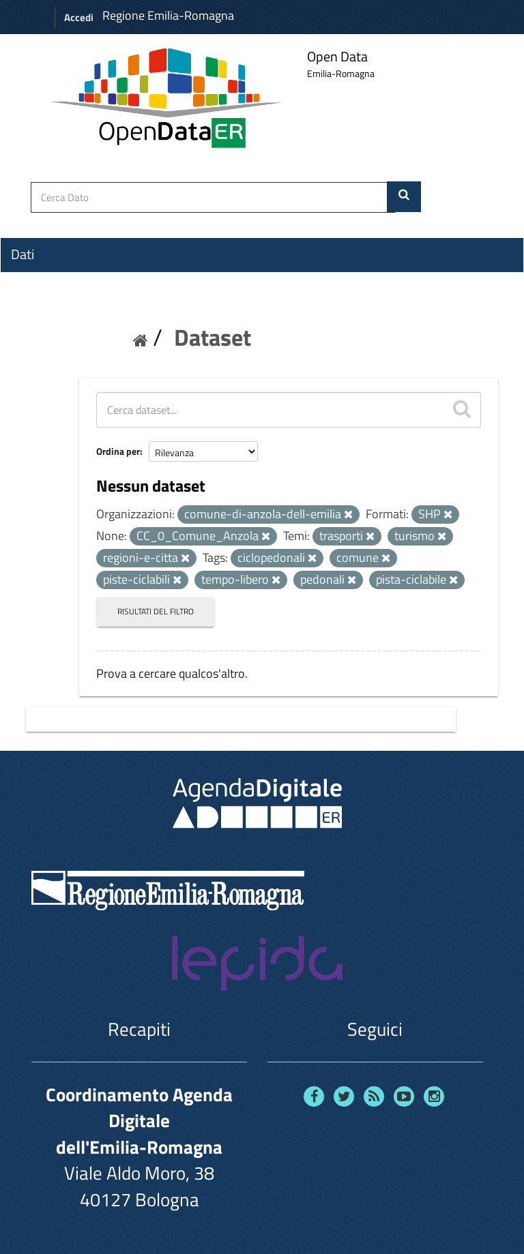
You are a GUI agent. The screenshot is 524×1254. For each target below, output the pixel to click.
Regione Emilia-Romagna (168, 15)
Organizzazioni (52, 279)
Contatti (34, 355)
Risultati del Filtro (155, 611)
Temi (24, 303)
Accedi (78, 17)
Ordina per (118, 451)
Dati (22, 254)
